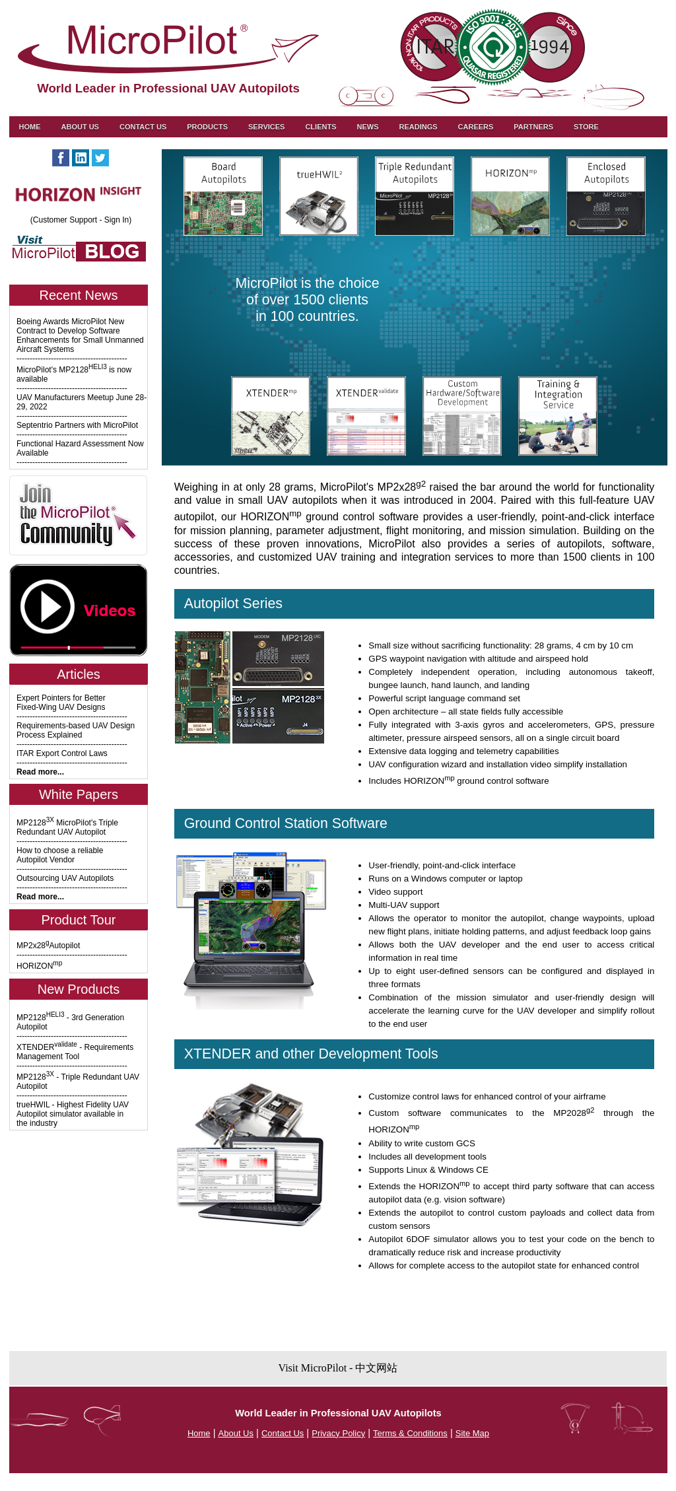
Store (586, 127)
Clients (320, 127)
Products (207, 127)
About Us (80, 127)
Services (266, 127)
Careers (476, 127)
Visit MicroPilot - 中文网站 (338, 1367)
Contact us (142, 127)
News (367, 127)
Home (30, 127)
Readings (418, 127)
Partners (533, 127)
